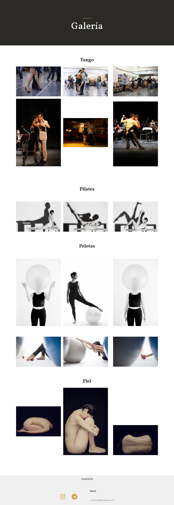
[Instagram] (63, 497)
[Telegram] (74, 497)
